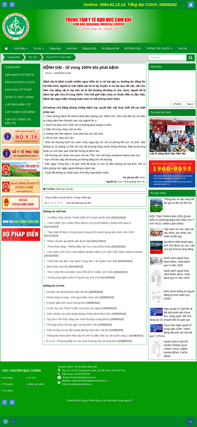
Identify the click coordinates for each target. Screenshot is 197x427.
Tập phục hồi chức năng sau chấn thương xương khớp (77, 319)
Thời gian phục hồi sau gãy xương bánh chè (71, 324)
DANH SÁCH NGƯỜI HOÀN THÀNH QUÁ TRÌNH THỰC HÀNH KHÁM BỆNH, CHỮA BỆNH (176, 349)
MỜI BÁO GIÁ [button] (133, 48)
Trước (176, 104)
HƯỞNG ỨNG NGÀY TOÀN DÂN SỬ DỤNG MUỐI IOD (79, 217)
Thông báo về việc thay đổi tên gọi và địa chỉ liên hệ (179, 201)
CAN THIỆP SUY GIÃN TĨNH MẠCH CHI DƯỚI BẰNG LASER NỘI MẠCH (89, 223)
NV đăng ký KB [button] (110, 48)
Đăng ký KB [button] (89, 48)
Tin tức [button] (38, 49)
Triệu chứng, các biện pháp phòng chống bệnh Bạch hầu (78, 313)
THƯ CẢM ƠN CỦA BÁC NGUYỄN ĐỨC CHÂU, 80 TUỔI (79, 272)
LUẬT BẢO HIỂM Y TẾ (17, 104)
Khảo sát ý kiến (36, 384)
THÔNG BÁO (12, 67)
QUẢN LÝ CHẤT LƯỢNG (19, 97)
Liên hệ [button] (182, 48)
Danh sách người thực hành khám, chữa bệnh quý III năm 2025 (177, 262)
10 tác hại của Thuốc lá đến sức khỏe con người (73, 308)
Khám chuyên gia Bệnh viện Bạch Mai (68, 241)
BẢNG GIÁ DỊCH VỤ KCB (20, 82)
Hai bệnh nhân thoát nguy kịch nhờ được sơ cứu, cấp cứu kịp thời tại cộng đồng (179, 245)
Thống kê (8, 384)
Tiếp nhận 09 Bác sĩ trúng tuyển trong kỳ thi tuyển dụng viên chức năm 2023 (90, 232)
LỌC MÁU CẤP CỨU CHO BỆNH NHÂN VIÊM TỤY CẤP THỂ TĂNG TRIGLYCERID (94, 252)
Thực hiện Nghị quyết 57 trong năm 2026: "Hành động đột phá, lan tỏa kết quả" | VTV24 (170, 331)
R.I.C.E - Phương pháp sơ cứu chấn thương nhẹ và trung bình (81, 341)
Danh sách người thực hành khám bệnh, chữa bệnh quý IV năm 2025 (177, 274)
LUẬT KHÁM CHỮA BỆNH (20, 112)
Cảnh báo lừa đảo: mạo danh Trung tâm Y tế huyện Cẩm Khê (82, 261)
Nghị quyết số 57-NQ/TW (19, 74)
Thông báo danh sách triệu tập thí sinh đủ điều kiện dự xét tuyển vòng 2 (87, 335)
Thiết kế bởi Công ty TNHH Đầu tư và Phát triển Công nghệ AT (99, 400)
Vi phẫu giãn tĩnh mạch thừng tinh (65, 302)
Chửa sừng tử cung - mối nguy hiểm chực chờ (72, 297)
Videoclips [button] (55, 48)
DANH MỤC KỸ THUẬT (18, 89)
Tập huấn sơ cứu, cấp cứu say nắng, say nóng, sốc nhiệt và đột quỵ (179, 233)
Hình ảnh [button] (72, 48)
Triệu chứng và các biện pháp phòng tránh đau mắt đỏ (77, 330)
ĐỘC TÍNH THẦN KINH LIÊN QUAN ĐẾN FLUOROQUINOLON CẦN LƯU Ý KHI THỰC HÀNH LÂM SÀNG (171, 220)
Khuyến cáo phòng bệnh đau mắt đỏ (67, 291)
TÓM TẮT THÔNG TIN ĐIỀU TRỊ (18, 121)
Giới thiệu (8, 377)
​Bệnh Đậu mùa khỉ (57, 266)
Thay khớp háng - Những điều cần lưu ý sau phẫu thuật (78, 246)
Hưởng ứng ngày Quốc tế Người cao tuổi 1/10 (73, 277)
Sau (190, 104)
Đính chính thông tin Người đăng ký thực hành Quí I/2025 (179, 295)
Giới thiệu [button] (21, 49)
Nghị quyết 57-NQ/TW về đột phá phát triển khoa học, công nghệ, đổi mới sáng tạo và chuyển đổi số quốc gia (170, 314)
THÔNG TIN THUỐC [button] (159, 49)
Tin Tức (32, 377)
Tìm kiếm (8, 390)
